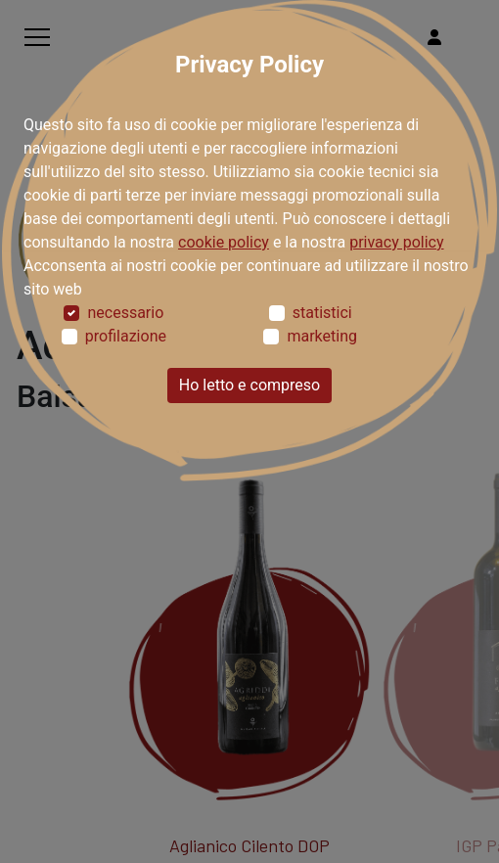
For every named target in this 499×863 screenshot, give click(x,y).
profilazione (125, 336)
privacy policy (396, 242)
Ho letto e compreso (249, 385)
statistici (322, 312)
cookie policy (223, 242)
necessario (125, 312)
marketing (322, 336)
